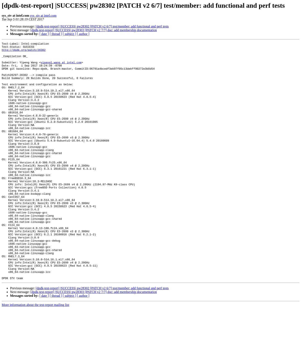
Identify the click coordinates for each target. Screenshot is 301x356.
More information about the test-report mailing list (35, 352)
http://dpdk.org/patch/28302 (24, 52)
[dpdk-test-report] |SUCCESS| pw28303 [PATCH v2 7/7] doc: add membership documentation (93, 30)
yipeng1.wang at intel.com (61, 67)
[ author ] (83, 34)
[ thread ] (56, 34)
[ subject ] (69, 34)
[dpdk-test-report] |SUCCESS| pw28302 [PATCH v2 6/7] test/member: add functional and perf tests (102, 26)
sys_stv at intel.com (43, 15)
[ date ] (44, 34)
